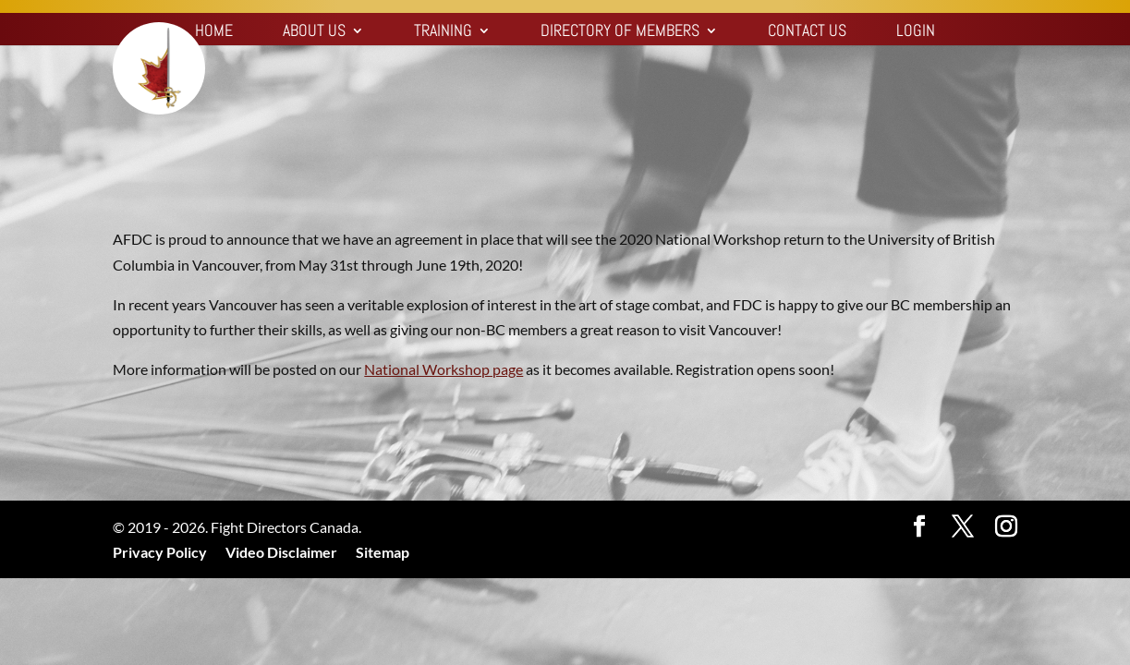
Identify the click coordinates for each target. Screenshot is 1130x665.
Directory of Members (620, 32)
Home (214, 32)
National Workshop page (443, 369)
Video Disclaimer (281, 552)
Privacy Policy (160, 552)
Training (443, 32)
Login (915, 32)
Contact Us (807, 32)
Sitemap (382, 552)
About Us (314, 32)
